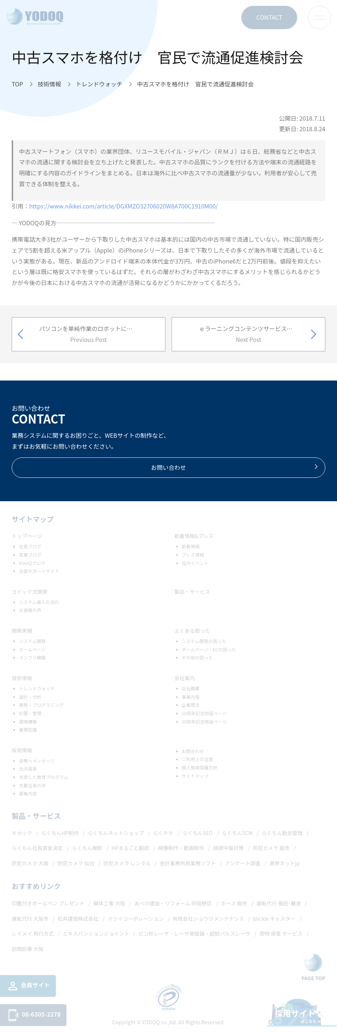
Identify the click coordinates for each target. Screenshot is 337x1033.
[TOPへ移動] (17, 84)
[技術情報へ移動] (49, 84)
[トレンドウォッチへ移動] (99, 84)
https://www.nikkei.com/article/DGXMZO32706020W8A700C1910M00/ (123, 206)
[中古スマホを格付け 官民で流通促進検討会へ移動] (195, 84)
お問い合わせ (235, 467)
